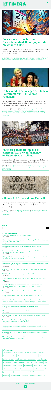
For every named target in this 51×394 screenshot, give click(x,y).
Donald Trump (20, 110)
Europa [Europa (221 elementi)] (15, 362)
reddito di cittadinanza (27, 112)
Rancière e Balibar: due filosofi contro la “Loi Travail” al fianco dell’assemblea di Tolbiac (21, 152)
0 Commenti (8, 168)
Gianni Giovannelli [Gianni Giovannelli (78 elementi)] (17, 365)
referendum (43, 58)
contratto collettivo (9, 58)
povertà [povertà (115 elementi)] (11, 372)
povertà (17, 112)
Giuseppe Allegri (5, 211)
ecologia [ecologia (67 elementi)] (44, 359)
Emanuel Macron (26, 110)
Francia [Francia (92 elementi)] (41, 362)
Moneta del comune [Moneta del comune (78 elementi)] (20, 369)
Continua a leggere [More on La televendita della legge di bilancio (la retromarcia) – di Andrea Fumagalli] (6, 115)
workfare (41, 112)
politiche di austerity (6, 112)
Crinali (16, 109)
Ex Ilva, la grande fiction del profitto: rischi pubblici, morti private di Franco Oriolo (24, 269)
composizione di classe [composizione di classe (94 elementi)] (32, 356)
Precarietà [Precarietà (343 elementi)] (17, 372)
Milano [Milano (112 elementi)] (11, 369)
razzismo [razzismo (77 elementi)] (24, 372)
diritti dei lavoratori (17, 58)
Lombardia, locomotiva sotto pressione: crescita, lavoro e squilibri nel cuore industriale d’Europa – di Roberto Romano (25, 240)
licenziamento (38, 58)
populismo (13, 112)
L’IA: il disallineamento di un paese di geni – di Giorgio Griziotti (19, 274)
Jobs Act (30, 58)
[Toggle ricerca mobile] (44, 2)
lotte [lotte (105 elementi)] (45, 365)
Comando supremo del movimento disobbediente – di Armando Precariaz (22, 311)
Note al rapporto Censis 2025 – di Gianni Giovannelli (17, 235)
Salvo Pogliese (32, 59)
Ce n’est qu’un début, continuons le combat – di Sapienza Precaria (20, 306)
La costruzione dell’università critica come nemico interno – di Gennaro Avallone (24, 315)
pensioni (37, 111)
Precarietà (21, 112)
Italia (6, 111)
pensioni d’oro (42, 111)
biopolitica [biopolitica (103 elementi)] (41, 352)
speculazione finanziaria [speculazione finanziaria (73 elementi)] (35, 375)
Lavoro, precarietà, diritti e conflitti (21, 57)
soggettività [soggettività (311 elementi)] (25, 375)
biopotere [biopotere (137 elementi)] (5, 356)
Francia (35, 110)
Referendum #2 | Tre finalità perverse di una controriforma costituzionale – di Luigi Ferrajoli (24, 326)
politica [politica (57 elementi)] (5, 372)
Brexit (30, 109)
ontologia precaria (19, 167)
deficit (15, 110)
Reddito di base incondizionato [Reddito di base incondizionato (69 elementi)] (35, 372)
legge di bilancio (11, 111)
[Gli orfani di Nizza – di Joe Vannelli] (25, 185)
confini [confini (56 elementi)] (5, 359)
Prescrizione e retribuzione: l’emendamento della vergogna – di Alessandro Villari (24, 42)
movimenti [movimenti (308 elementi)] (29, 369)
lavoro (33, 58)
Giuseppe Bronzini (13, 211)
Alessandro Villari (34, 57)
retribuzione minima (16, 59)
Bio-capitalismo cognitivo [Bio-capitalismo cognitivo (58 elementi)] (31, 352)
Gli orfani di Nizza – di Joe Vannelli (23, 198)
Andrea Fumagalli (24, 109)
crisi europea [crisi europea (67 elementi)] (23, 359)
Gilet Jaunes (39, 110)
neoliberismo (32, 111)
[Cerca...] (24, 228)
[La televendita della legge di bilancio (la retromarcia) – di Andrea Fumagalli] (25, 77)
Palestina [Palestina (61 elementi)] (45, 369)
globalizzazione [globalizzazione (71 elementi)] (28, 365)
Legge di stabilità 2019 (19, 111)
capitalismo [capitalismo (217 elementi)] (13, 356)
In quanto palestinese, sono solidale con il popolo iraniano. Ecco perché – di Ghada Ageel (24, 279)
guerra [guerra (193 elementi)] (35, 365)
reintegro (4, 59)
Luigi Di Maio (27, 111)
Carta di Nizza (44, 210)
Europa (32, 110)
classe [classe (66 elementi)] (23, 356)
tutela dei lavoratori (40, 59)
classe (42, 109)
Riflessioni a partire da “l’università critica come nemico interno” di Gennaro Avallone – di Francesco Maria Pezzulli (25, 264)
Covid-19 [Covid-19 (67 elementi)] (11, 359)
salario (28, 59)
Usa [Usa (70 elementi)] (44, 375)
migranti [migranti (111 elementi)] (5, 369)
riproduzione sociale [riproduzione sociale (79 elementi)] (15, 375)
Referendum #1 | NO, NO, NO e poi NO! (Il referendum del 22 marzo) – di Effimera (25, 332)
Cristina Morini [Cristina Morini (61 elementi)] (31, 359)
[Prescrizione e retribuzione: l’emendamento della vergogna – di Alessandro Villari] (25, 22)
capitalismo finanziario (36, 109)
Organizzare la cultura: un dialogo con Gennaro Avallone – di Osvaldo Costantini (24, 291)
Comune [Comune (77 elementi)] (42, 356)
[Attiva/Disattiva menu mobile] (48, 2)
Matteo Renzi (13, 167)
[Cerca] (47, 228)
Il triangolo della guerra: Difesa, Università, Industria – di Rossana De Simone (23, 295)
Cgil (44, 57)
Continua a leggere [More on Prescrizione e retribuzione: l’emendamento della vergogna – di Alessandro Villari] (6, 62)
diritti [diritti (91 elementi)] (38, 359)
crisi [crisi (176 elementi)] (17, 359)
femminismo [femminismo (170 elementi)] (34, 362)
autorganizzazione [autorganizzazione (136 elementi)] (18, 352)
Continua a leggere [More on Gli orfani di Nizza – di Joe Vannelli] (6, 214)
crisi (12, 110)
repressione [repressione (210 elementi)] (6, 375)
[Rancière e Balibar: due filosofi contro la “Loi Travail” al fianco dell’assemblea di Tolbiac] (25, 133)
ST (34, 383)
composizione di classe (6, 110)
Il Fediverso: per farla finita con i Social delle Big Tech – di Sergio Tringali (22, 246)
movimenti (31, 211)
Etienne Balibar (33, 165)
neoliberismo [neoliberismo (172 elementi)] (37, 369)
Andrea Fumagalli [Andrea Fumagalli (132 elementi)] (7, 352)
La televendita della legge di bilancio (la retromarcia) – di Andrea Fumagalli (25, 94)
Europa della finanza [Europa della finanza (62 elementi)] (24, 362)
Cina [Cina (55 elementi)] (19, 356)
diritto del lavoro (24, 58)
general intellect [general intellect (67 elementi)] (7, 365)
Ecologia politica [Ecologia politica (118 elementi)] (7, 362)
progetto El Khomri (32, 167)
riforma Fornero (23, 59)
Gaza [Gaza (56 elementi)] (46, 362)
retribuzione (8, 59)
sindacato (4, 213)
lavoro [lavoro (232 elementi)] (40, 365)
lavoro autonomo (24, 211)
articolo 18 (40, 57)
